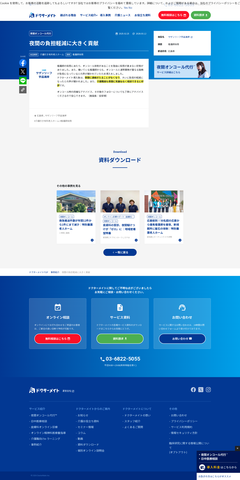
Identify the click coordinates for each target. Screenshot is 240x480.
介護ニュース (126, 15)
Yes (126, 8)
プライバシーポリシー (184, 421)
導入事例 (108, 15)
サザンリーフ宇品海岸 (179, 36)
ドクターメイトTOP (38, 272)
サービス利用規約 (181, 427)
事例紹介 (55, 272)
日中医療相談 (39, 421)
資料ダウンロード (88, 444)
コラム (82, 433)
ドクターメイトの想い (137, 415)
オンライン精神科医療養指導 (48, 433)
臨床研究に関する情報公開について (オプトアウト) (189, 447)
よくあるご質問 (133, 427)
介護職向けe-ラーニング (45, 439)
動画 (80, 439)
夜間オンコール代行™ (44, 415)
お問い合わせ (182, 339)
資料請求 (201, 15)
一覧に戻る (120, 252)
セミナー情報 (86, 427)
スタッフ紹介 (132, 421)
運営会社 (68, 390)
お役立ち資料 (145, 15)
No (130, 8)
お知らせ (83, 415)
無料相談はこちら (175, 15)
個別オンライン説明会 (91, 450)
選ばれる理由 (71, 15)
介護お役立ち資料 (88, 421)
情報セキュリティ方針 (184, 433)
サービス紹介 (91, 15)
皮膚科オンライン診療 (44, 427)
